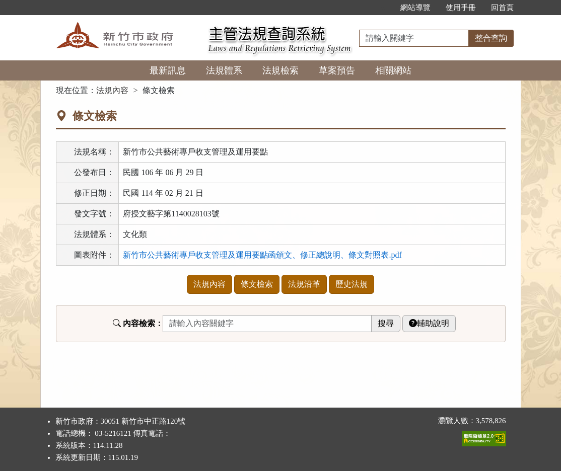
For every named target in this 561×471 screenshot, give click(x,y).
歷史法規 (351, 284)
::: (382, 8)
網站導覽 (415, 8)
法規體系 (224, 70)
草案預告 (337, 70)
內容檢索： (138, 323)
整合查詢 (491, 38)
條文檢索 (257, 284)
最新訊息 (168, 70)
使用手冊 (461, 8)
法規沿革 (304, 284)
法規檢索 (280, 70)
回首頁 (502, 8)
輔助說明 (429, 323)
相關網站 (393, 70)
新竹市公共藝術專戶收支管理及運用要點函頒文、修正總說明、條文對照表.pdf (262, 255)
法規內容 (112, 90)
